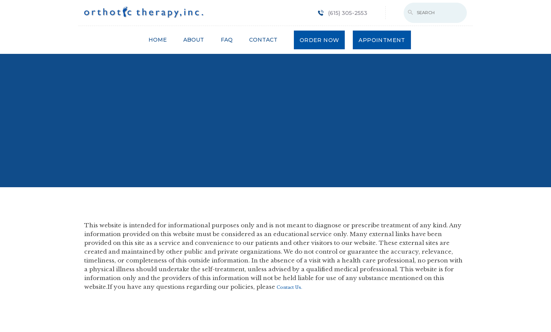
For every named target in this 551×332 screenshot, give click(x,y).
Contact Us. (289, 287)
